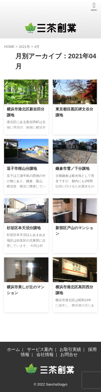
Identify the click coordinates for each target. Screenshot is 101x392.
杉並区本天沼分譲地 (24, 228)
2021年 (24, 47)
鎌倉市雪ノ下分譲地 (72, 168)
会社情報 (45, 354)
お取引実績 (70, 349)
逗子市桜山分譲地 (22, 168)
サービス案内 (40, 349)
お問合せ (69, 354)
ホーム (13, 349)
